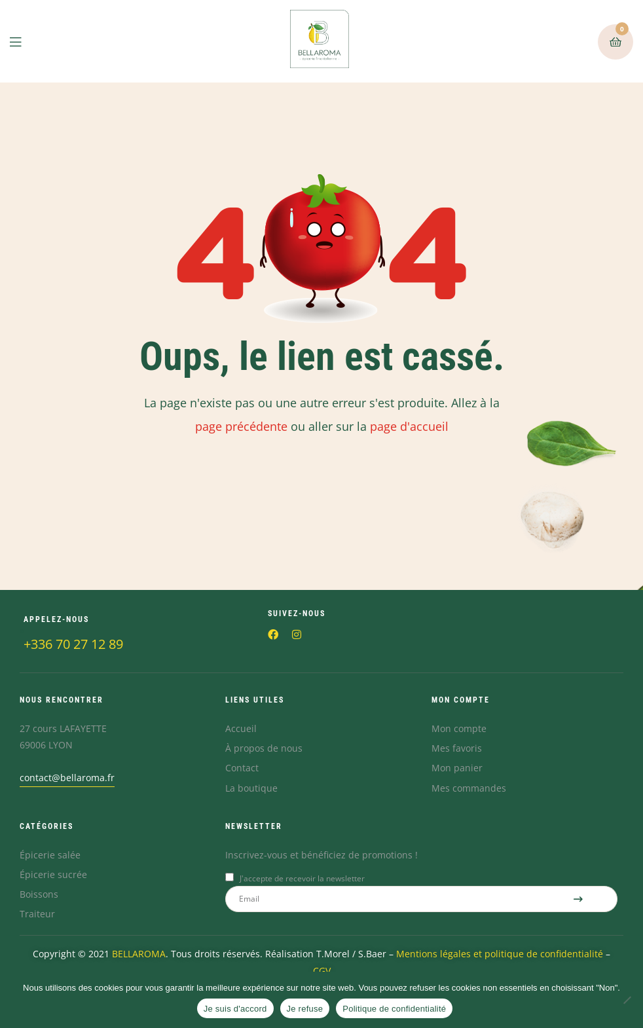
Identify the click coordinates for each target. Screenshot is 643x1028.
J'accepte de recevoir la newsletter (302, 878)
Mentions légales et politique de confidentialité (501, 953)
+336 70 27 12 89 (73, 644)
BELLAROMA (139, 953)
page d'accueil (409, 426)
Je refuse (305, 1009)
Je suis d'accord (235, 1009)
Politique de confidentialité (394, 1009)
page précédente (241, 426)
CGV (322, 970)
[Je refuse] (626, 999)
